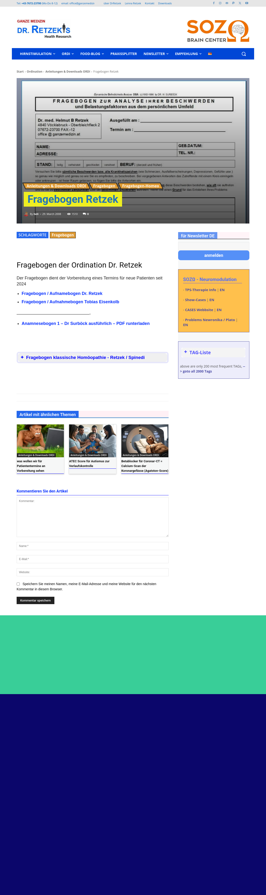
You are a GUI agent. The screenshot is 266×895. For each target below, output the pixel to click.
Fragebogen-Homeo (140, 186)
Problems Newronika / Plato (210, 319)
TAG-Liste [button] (197, 352)
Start (20, 72)
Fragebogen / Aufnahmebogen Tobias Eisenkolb (70, 301)
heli (36, 214)
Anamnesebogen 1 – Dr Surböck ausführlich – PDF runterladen (86, 323)
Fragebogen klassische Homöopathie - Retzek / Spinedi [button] (82, 357)
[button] (243, 54)
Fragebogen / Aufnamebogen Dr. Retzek (62, 293)
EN (222, 289)
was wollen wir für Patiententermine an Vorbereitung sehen (31, 465)
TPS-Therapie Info (200, 289)
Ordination (35, 72)
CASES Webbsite (199, 309)
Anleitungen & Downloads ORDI (67, 72)
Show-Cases (195, 299)
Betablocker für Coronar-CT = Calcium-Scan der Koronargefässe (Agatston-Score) (144, 465)
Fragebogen (104, 186)
